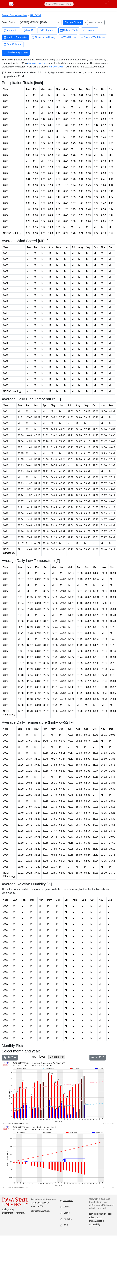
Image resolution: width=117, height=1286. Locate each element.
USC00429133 (57, 66)
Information (11, 30)
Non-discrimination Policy (100, 1214)
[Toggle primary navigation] (106, 4)
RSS (64, 1225)
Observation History (44, 37)
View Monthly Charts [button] (16, 53)
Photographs (47, 30)
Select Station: (9, 22)
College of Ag (8, 1209)
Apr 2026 (10, 1057)
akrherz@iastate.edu (40, 1211)
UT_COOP (35, 15)
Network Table (69, 30)
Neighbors (89, 30)
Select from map (95, 22)
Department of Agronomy (13, 1213)
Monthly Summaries (15, 37)
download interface (37, 63)
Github (65, 1213)
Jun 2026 (97, 1057)
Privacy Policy (95, 1217)
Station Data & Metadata (14, 15)
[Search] (59, 4)
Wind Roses (68, 37)
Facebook (66, 1201)
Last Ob (28, 30)
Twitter (65, 1207)
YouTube (66, 1219)
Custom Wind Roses (93, 37)
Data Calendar (13, 44)
